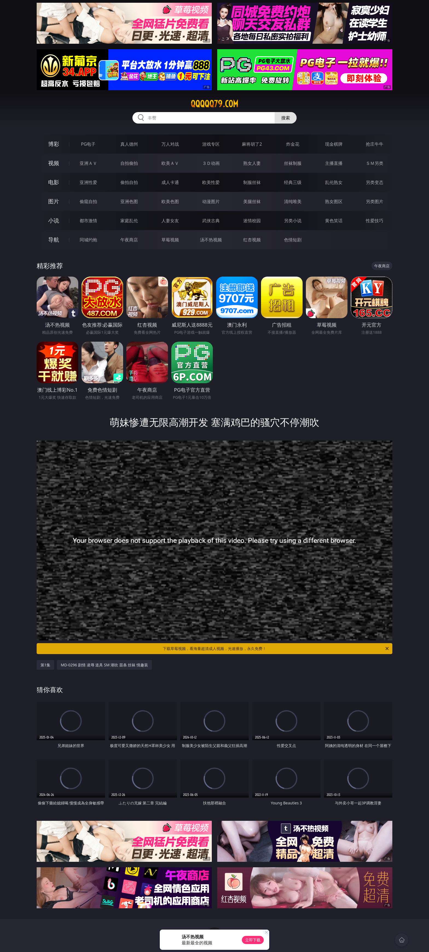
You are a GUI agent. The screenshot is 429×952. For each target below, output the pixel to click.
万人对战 (170, 144)
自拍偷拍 (129, 163)
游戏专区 (211, 144)
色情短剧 (293, 240)
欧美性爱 (211, 182)
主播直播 (334, 163)
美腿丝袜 (252, 201)
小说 (53, 220)
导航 (53, 239)
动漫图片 (211, 201)
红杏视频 (252, 240)
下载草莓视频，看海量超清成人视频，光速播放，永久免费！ (276, 648)
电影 (53, 182)
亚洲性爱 (88, 182)
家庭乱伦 (129, 221)
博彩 (53, 144)
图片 (53, 201)
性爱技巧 (374, 221)
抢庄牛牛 (374, 144)
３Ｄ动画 (211, 163)
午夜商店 (129, 240)
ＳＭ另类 (374, 163)
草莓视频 (170, 240)
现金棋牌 (334, 144)
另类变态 (374, 182)
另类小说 (293, 221)
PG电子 (88, 144)
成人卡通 (170, 182)
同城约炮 (88, 240)
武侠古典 (211, 221)
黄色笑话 (334, 221)
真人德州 (129, 144)
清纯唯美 (293, 201)
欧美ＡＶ (170, 163)
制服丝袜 (252, 182)
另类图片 (374, 201)
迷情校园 (252, 221)
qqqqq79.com (214, 103)
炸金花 (292, 144)
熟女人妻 (252, 163)
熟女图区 (334, 201)
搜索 (285, 118)
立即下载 (252, 939)
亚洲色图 (129, 201)
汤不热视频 (211, 240)
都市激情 (88, 221)
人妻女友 (170, 221)
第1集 (45, 664)
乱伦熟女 (334, 182)
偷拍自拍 (129, 182)
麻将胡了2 (252, 144)
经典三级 (293, 182)
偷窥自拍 (88, 201)
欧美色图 (170, 201)
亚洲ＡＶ (88, 163)
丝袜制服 (293, 163)
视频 (53, 163)
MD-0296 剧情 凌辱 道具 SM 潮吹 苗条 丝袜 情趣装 (104, 664)
